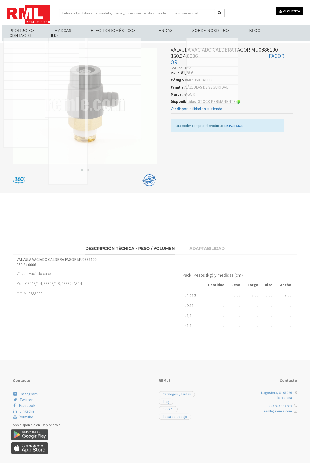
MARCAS (59, 29)
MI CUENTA (291, 9)
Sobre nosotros (194, 29)
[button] (82, 224)
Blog (233, 29)
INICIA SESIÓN (233, 180)
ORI (175, 116)
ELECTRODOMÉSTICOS (104, 29)
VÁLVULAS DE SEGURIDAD (95, 92)
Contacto (265, 29)
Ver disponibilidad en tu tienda (196, 163)
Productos (22, 29)
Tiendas (151, 29)
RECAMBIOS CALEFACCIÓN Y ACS (42, 92)
